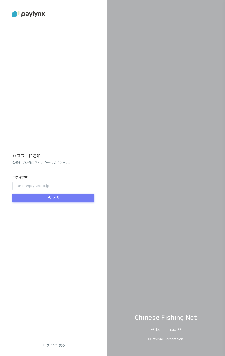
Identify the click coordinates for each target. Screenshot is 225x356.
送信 (53, 198)
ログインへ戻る (54, 345)
